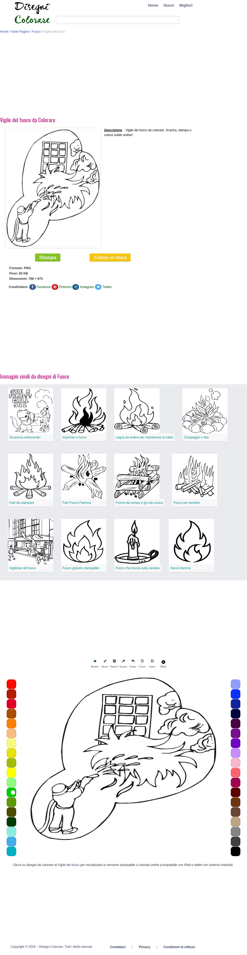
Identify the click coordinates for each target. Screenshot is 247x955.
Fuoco (36, 31)
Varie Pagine (20, 31)
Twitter (107, 288)
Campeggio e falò (196, 438)
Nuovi (169, 5)
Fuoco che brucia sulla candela (138, 569)
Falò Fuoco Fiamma (76, 503)
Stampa (47, 258)
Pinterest (65, 288)
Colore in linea (110, 258)
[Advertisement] (123, 76)
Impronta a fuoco (74, 438)
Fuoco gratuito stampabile (80, 569)
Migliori (185, 5)
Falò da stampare (21, 503)
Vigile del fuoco (68, 866)
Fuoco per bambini (186, 503)
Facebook (44, 288)
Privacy (144, 948)
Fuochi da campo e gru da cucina (139, 503)
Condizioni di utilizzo (179, 948)
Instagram (87, 288)
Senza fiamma (180, 569)
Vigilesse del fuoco (22, 569)
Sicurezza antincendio (24, 438)
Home (153, 5)
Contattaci (118, 948)
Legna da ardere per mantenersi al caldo (144, 438)
